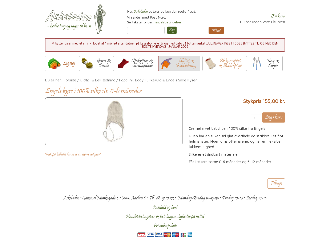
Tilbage (276, 183)
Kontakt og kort (165, 207)
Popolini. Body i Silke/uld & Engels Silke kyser (158, 80)
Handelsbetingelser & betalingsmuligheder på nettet (165, 216)
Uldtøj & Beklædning (97, 80)
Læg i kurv (273, 117)
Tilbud (216, 31)
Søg (172, 30)
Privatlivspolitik (165, 226)
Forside (70, 80)
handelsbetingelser (167, 22)
